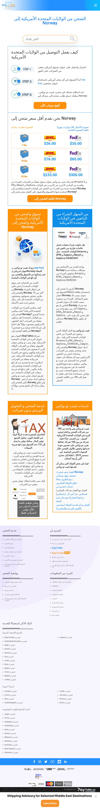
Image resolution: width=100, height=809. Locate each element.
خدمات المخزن (9, 568)
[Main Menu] (95, 5)
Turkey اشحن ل (65, 703)
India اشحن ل (9, 742)
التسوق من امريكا (58, 556)
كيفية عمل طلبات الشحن (12, 552)
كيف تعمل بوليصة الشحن (13, 594)
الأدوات (54, 611)
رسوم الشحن (9, 556)
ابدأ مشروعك (9, 602)
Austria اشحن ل (65, 711)
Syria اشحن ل (9, 676)
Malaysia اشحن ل (11, 749)
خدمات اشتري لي (64, 486)
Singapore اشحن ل (11, 734)
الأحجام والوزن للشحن (12, 606)
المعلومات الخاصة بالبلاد (60, 573)
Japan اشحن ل (9, 726)
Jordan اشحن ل (10, 692)
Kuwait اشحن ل (10, 661)
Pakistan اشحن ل (10, 753)
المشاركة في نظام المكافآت (61, 594)
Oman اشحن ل (9, 684)
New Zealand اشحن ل (12, 761)
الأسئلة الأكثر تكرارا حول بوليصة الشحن (15, 611)
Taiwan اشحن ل (10, 745)
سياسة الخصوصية (58, 619)
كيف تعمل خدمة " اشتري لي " (62, 552)
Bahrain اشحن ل (10, 665)
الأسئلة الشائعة (57, 602)
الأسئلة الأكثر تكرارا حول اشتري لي (63, 578)
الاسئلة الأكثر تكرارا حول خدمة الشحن (14, 577)
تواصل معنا (55, 627)
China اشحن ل (9, 730)
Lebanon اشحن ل (66, 649)
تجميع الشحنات (9, 560)
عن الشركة (56, 623)
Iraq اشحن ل (9, 669)
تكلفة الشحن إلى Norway (50, 198)
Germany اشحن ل (66, 707)
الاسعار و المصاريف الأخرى (13, 572)
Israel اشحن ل (9, 673)
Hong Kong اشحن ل (11, 738)
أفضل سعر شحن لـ (69, 472)
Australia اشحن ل (11, 757)
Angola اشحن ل (10, 688)
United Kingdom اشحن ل (13, 715)
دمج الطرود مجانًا (64, 479)
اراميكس (61, 494)
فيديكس (83, 494)
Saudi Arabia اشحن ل (12, 649)
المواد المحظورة (57, 606)
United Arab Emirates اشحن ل (15, 653)
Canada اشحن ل (10, 703)
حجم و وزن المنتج (58, 569)
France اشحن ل (10, 707)
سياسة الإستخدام (57, 615)
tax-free (39, 267)
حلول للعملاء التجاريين (66, 483)
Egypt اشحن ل (9, 680)
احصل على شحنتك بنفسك (13, 564)
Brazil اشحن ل (65, 715)
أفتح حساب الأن (50, 105)
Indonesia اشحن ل (11, 765)
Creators (55, 598)
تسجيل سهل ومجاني (66, 475)
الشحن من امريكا (10, 598)
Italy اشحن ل (9, 711)
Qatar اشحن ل (9, 657)
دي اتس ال (72, 494)
